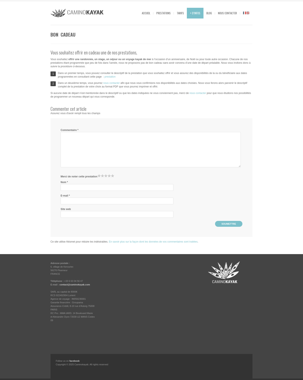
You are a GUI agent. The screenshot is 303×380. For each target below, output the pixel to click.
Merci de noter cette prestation (79, 176)
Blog (209, 13)
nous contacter (111, 83)
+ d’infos (195, 13)
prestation (110, 76)
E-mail (65, 195)
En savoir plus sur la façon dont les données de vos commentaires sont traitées (153, 241)
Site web (66, 209)
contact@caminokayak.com (75, 284)
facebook (74, 361)
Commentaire (69, 130)
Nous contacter (227, 13)
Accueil (146, 13)
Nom (64, 182)
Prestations (163, 13)
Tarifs (180, 13)
